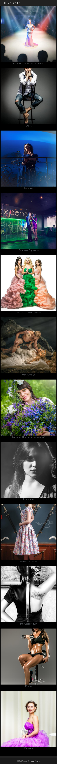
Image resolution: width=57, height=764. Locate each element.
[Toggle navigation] (52, 3)
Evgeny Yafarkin (35, 761)
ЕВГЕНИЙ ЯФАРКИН (12, 3)
